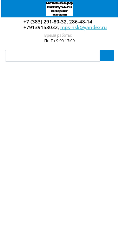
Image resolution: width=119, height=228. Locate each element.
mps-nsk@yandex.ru (83, 27)
